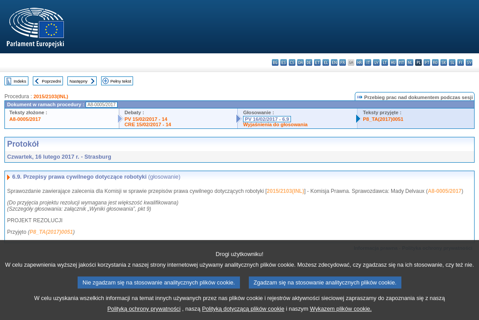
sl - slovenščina (452, 62)
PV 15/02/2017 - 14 (146, 119)
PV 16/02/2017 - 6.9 (267, 119)
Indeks (20, 81)
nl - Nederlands (410, 62)
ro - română (435, 62)
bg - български (275, 62)
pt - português (427, 62)
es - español (283, 62)
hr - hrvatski (359, 62)
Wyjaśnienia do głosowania (275, 124)
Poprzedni (51, 81)
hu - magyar (393, 62)
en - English (334, 62)
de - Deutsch (309, 62)
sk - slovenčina (443, 62)
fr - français (342, 62)
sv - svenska (469, 62)
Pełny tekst (120, 81)
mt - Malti (401, 62)
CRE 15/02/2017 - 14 (148, 124)
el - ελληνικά (325, 62)
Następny (79, 81)
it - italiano (368, 62)
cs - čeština (292, 62)
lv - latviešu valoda (376, 62)
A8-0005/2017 (25, 119)
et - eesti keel (317, 62)
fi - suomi (460, 62)
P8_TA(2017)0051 (383, 119)
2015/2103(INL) (50, 96)
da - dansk (300, 62)
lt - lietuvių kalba (384, 62)
